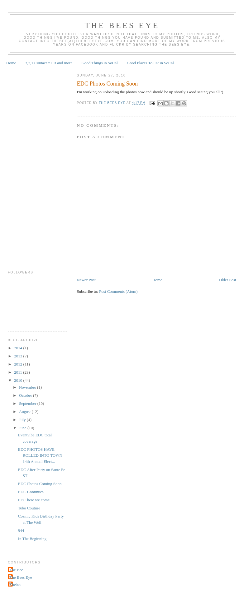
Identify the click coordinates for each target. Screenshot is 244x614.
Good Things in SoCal (99, 63)
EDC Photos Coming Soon (40, 483)
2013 (18, 356)
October (26, 395)
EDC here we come (34, 500)
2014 (18, 348)
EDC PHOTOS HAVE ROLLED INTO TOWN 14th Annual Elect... (40, 455)
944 (21, 530)
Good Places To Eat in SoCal (150, 63)
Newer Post (86, 280)
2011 (18, 372)
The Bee (16, 569)
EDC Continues (31, 491)
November (28, 387)
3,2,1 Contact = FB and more (48, 63)
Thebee (15, 584)
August (25, 411)
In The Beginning (32, 538)
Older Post (227, 280)
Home (11, 63)
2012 (18, 364)
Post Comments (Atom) (118, 291)
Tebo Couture (29, 508)
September (28, 403)
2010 (18, 380)
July (23, 419)
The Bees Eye (121, 25)
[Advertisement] (33, 162)
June (23, 427)
